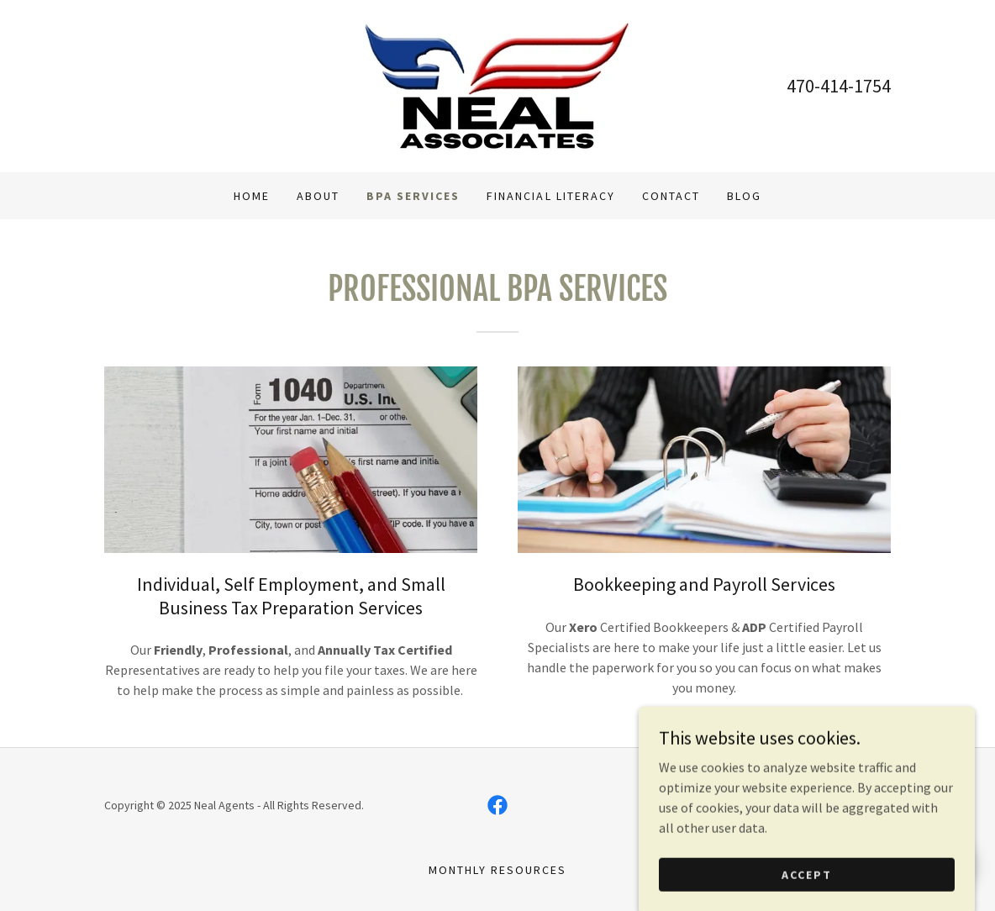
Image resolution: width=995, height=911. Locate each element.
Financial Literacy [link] (550, 195)
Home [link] (252, 195)
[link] (497, 84)
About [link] (318, 195)
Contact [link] (671, 195)
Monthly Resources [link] (497, 869)
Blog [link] (744, 195)
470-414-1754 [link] (839, 85)
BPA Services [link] (413, 195)
